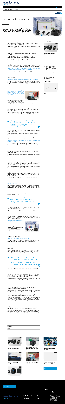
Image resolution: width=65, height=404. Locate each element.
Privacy (38, 398)
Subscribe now (47, 368)
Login (60, 7)
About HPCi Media (26, 397)
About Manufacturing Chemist (28, 395)
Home (4, 7)
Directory (21, 7)
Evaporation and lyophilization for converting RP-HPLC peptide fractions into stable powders (51, 64)
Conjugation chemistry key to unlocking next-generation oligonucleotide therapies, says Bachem (51, 68)
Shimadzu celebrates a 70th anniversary (50, 78)
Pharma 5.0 (13, 7)
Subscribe (54, 7)
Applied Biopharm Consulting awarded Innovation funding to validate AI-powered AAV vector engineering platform (51, 72)
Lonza (47, 75)
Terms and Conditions (41, 397)
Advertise (38, 395)
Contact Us (25, 399)
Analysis (56, 43)
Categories (8, 7)
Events (17, 7)
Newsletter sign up (26, 398)
